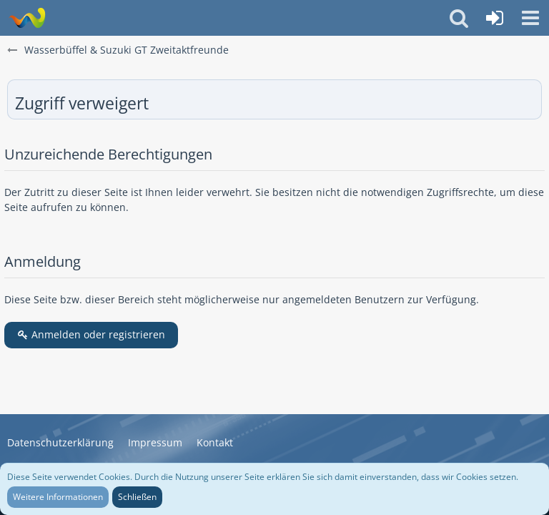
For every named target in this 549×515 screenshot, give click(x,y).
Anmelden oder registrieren (91, 334)
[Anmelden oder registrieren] (494, 18)
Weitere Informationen (58, 497)
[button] (530, 18)
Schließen (137, 497)
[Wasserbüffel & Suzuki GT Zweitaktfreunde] (26, 18)
